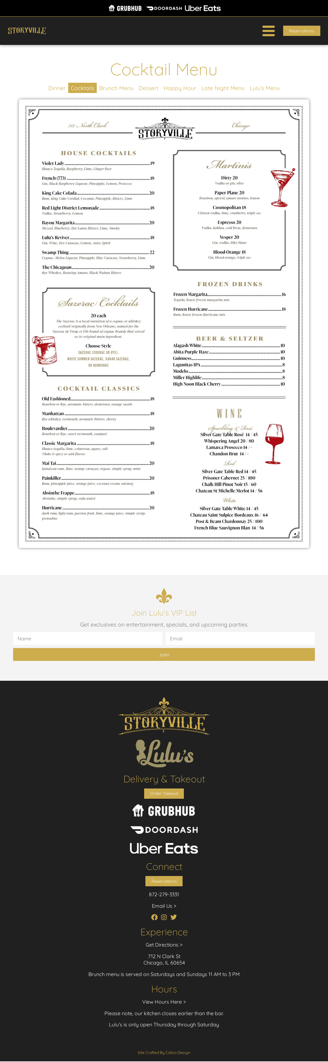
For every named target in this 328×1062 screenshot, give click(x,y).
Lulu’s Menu (265, 87)
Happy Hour (180, 87)
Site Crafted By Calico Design (164, 1053)
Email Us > (164, 906)
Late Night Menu (223, 87)
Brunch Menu (116, 87)
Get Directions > (164, 945)
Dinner (57, 87)
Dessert (149, 87)
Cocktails (82, 87)
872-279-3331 (164, 895)
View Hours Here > (164, 1002)
